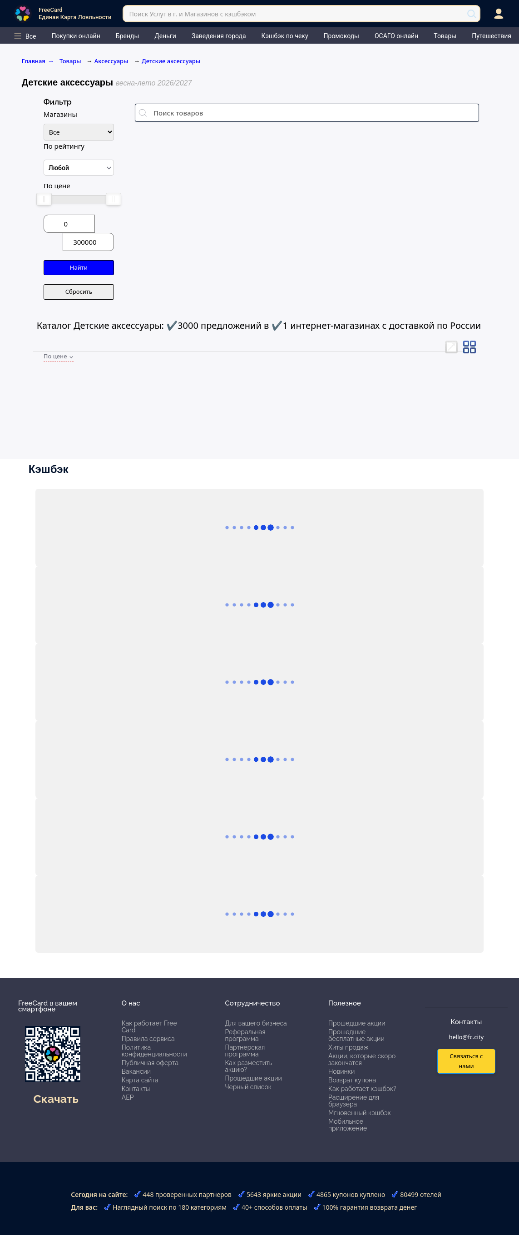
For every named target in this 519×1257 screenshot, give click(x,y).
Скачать (55, 1099)
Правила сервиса (148, 1038)
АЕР (128, 1097)
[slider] (44, 199)
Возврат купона (352, 1080)
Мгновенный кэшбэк (359, 1112)
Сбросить (78, 291)
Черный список (248, 1087)
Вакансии (136, 1071)
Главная (38, 61)
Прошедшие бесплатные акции (356, 1035)
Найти (79, 267)
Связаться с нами (466, 1061)
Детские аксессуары (171, 61)
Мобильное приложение (347, 1125)
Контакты (136, 1088)
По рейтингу (64, 146)
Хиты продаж (348, 1047)
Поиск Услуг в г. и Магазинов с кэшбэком (192, 14)
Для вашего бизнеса (256, 1023)
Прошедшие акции (253, 1078)
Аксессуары (111, 61)
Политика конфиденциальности (154, 1051)
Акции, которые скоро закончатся (361, 1059)
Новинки (341, 1071)
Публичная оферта (150, 1062)
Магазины (60, 114)
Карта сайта (140, 1080)
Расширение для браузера (353, 1101)
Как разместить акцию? (248, 1066)
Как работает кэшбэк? (362, 1088)
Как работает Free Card (149, 1027)
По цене (57, 185)
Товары (71, 61)
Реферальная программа (245, 1035)
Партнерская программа (245, 1051)
